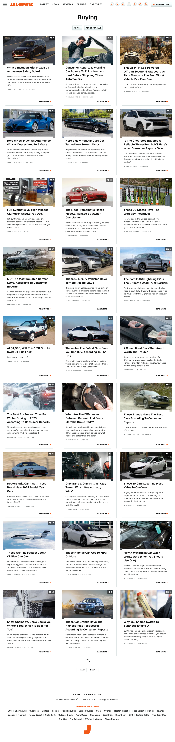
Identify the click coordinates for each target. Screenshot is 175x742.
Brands (81, 4)
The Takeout (76, 719)
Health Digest (121, 711)
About (76, 694)
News (55, 4)
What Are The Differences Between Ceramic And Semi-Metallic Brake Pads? (84, 418)
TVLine (88, 719)
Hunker (150, 711)
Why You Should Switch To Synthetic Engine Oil (141, 623)
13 (111, 38)
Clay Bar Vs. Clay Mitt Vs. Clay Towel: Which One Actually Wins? (85, 487)
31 (169, 180)
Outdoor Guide (65, 715)
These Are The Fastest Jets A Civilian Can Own (26, 554)
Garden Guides (86, 711)
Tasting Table (142, 715)
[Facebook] (112, 4)
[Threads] (135, 4)
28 (169, 249)
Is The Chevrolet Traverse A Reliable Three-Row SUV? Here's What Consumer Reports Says (145, 144)
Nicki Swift (50, 715)
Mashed (22, 715)
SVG (131, 715)
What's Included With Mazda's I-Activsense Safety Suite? (28, 69)
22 (111, 523)
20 (111, 180)
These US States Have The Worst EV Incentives (141, 211)
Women (98, 719)
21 (53, 111)
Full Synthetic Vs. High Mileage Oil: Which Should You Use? (28, 211)
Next (92, 670)
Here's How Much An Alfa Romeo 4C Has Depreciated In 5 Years (29, 142)
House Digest (137, 711)
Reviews (67, 4)
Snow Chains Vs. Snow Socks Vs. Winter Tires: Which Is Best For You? (29, 625)
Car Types (96, 4)
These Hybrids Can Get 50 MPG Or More (86, 554)
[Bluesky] (117, 4)
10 (111, 111)
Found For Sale (93, 28)
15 (169, 318)
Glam (98, 711)
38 (169, 592)
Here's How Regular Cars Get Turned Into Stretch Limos (84, 142)
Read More (44, 101)
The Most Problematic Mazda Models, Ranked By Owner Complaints (84, 213)
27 (53, 384)
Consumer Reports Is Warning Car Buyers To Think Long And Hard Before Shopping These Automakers (85, 73)
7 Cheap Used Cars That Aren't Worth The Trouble (144, 350)
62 (53, 318)
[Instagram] (140, 4)
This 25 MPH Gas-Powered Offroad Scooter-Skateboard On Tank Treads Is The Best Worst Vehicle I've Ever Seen (145, 73)
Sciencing (95, 715)
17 (53, 249)
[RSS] (146, 4)
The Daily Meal (159, 715)
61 (169, 384)
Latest (44, 4)
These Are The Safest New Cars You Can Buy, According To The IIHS (86, 351)
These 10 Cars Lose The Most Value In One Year (143, 485)
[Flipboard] (123, 4)
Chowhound (21, 711)
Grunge (107, 711)
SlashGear (120, 715)
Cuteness (34, 711)
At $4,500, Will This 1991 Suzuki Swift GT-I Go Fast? (28, 350)
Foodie (55, 711)
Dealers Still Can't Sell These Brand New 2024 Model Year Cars (26, 487)
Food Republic (69, 711)
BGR (10, 711)
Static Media (70, 699)
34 (169, 454)
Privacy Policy (92, 695)
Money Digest (35, 715)
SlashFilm (108, 715)
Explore (45, 711)
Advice (77, 28)
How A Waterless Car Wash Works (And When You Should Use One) (143, 556)
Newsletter (161, 4)
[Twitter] (129, 4)
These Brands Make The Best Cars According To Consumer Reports (143, 418)
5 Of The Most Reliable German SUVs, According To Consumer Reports (27, 282)
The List (63, 719)
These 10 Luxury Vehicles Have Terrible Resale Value (86, 280)
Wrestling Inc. (112, 719)
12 (53, 523)
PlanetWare (81, 715)
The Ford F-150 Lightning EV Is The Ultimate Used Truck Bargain (146, 281)
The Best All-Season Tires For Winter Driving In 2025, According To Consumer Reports (28, 418)
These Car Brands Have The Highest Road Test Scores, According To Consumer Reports (86, 625)
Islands (160, 711)
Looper (11, 715)
